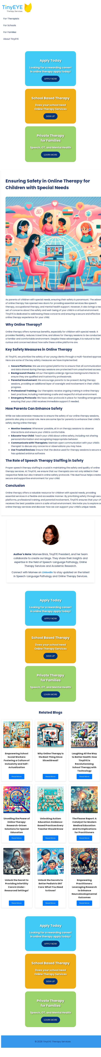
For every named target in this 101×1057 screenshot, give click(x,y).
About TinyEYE (11, 39)
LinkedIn (47, 572)
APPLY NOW (50, 78)
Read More (17, 777)
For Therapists (11, 18)
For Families (9, 32)
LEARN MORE (50, 154)
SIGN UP (50, 116)
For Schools (9, 25)
